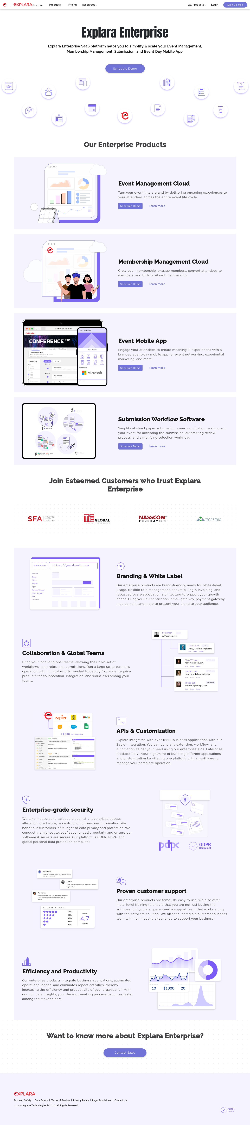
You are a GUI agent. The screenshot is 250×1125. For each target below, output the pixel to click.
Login (214, 4)
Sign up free (235, 4)
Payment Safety (22, 1100)
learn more (157, 206)
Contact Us (120, 1100)
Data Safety (41, 1100)
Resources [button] (88, 4)
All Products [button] (196, 4)
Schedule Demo (125, 68)
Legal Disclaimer (101, 1100)
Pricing (72, 4)
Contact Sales (125, 1052)
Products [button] (55, 4)
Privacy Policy (81, 1100)
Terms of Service (60, 1100)
